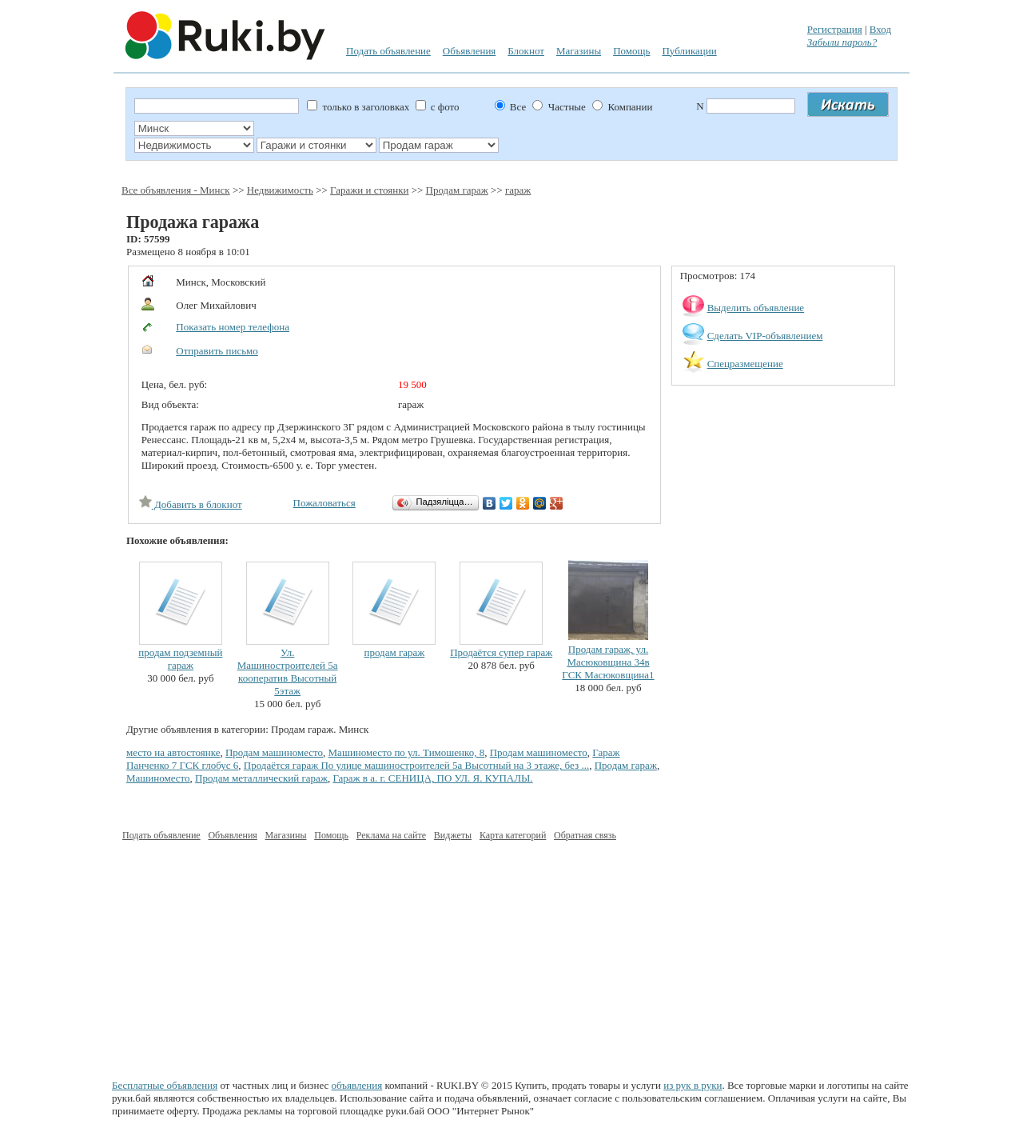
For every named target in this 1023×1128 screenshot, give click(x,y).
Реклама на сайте (391, 835)
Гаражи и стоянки (369, 190)
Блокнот (526, 51)
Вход (880, 29)
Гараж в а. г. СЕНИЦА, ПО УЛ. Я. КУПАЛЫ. (432, 778)
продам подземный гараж (180, 658)
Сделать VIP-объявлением (765, 336)
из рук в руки (692, 1085)
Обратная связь (585, 835)
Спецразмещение (745, 364)
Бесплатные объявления (164, 1085)
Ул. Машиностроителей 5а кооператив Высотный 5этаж (287, 671)
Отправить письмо (217, 351)
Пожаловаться (324, 503)
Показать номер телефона (232, 327)
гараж (518, 190)
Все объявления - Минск (175, 190)
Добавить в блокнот (190, 504)
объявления (357, 1085)
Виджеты (453, 835)
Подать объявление (388, 51)
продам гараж (394, 652)
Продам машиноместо (274, 752)
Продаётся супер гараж (501, 652)
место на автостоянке (173, 752)
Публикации (689, 51)
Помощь (631, 51)
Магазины (578, 51)
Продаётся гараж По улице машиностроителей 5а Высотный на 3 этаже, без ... (416, 765)
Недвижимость (280, 190)
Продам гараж (457, 190)
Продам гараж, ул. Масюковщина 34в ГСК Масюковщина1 (608, 662)
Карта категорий (513, 835)
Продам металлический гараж (261, 778)
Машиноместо (158, 778)
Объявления (469, 51)
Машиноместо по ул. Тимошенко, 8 (406, 752)
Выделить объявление (756, 308)
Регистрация (834, 29)
